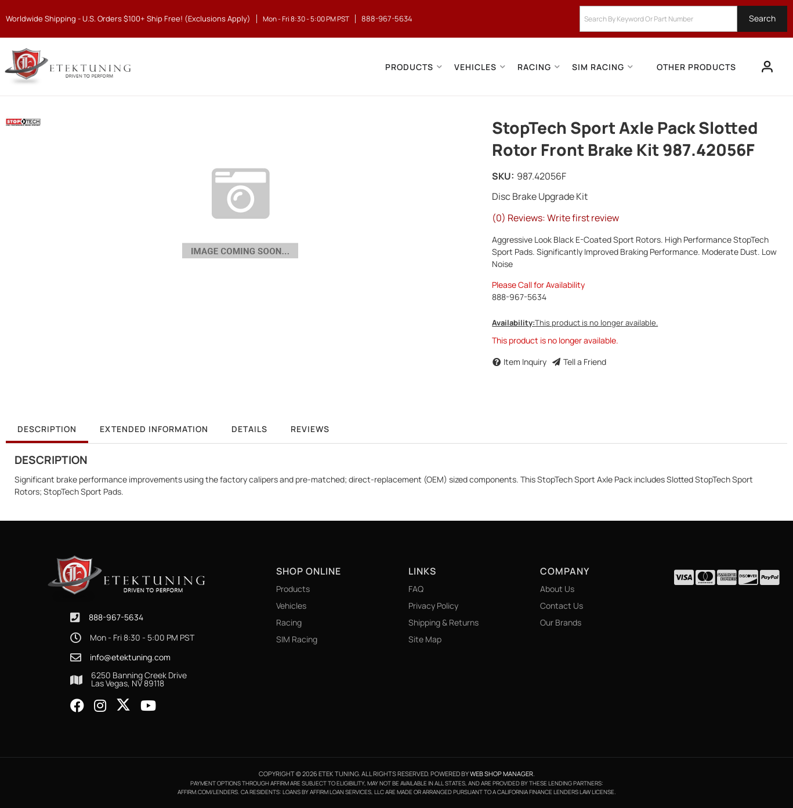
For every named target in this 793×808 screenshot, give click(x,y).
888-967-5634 (116, 617)
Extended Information (154, 428)
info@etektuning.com (130, 657)
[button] (683, 19)
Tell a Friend (584, 361)
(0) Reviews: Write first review (555, 217)
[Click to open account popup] (767, 66)
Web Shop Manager (501, 773)
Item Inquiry (525, 361)
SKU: (503, 176)
